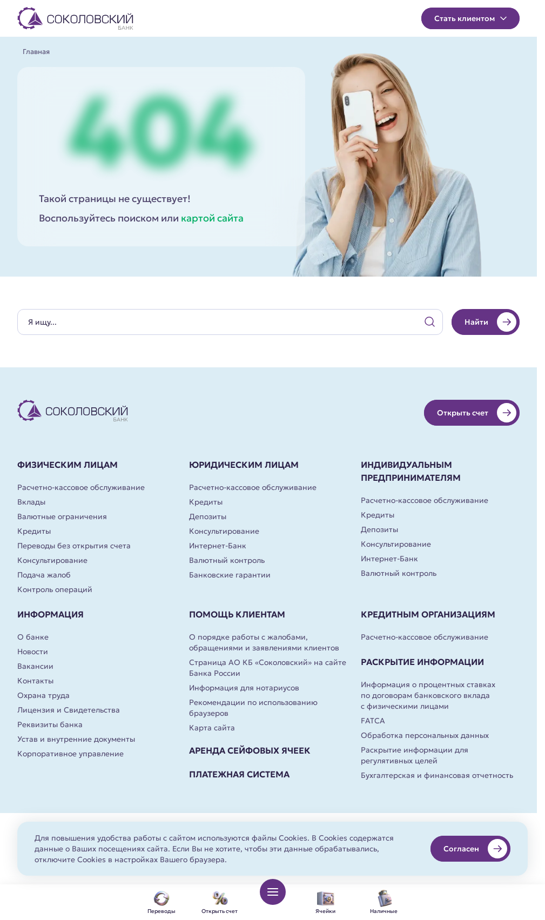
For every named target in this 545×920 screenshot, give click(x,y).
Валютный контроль (227, 560)
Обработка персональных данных (425, 735)
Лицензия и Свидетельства (68, 710)
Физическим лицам (67, 464)
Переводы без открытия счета (74, 545)
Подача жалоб (44, 575)
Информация (50, 614)
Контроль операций (54, 589)
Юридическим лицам (244, 464)
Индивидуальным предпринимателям (411, 471)
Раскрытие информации (422, 661)
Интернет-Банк (217, 545)
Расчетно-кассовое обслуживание (81, 487)
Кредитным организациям (428, 614)
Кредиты (34, 531)
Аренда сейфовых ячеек (250, 750)
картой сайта (212, 218)
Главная (36, 52)
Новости (32, 651)
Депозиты (207, 516)
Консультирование (52, 560)
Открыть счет (476, 412)
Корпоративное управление (70, 753)
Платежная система (239, 774)
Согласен (475, 848)
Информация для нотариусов (244, 688)
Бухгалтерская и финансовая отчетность (437, 775)
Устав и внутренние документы (76, 739)
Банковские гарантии (230, 575)
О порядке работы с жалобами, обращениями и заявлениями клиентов (264, 642)
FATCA (373, 721)
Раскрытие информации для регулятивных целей (414, 755)
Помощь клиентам (237, 614)
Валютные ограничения (62, 516)
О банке (33, 637)
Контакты (35, 681)
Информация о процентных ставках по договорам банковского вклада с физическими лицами (428, 695)
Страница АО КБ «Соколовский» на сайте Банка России (267, 667)
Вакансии (35, 666)
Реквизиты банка (50, 724)
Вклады (31, 502)
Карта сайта (212, 728)
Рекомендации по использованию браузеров (253, 707)
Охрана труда (43, 695)
